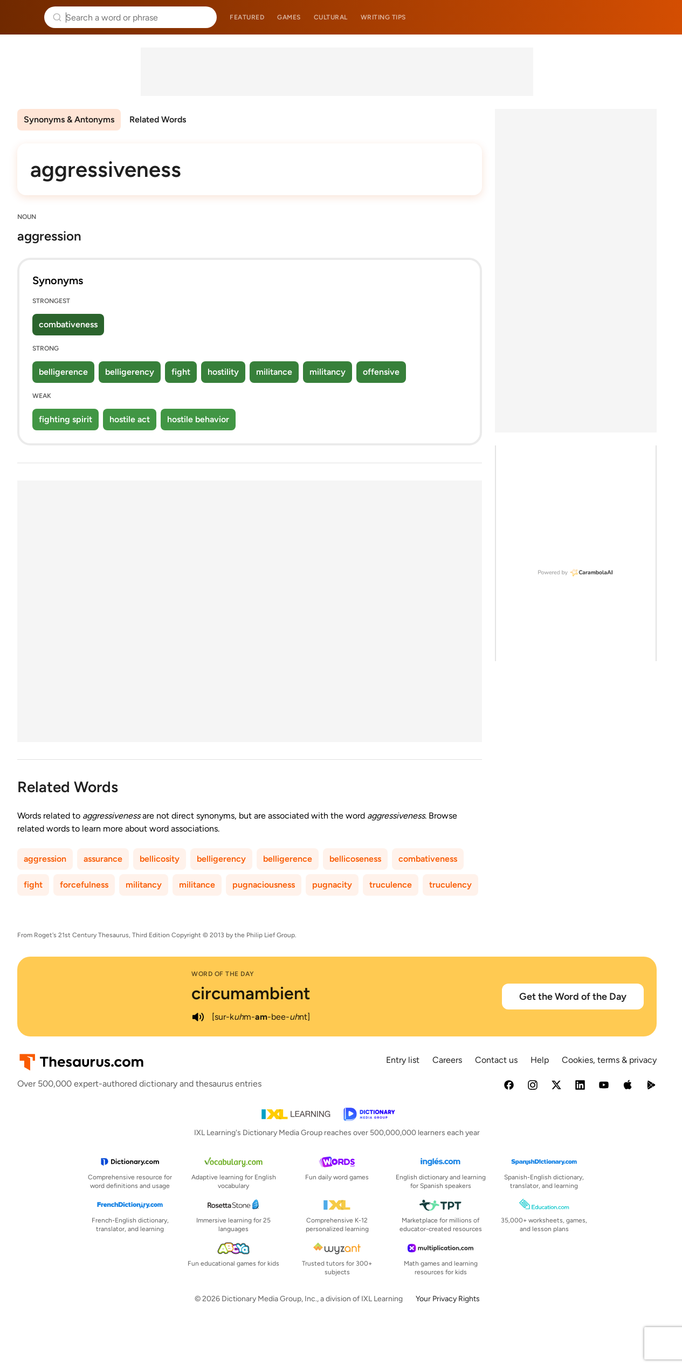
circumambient (251, 993)
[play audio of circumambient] (197, 1017)
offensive (381, 372)
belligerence (63, 372)
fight (180, 372)
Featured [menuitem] (247, 17)
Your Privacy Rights (448, 1298)
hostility (223, 372)
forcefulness (84, 885)
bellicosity (160, 859)
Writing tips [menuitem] (383, 17)
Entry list (402, 1060)
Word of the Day (222, 974)
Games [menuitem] (289, 17)
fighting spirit (65, 419)
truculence (390, 885)
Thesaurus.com (24, 17)
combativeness (68, 324)
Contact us (496, 1060)
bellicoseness (355, 859)
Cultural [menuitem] (331, 17)
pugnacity (332, 885)
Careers (447, 1060)
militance (274, 372)
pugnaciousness (263, 885)
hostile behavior (198, 419)
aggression (45, 859)
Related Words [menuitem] (157, 119)
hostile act (129, 419)
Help (540, 1060)
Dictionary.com (658, 17)
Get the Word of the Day (572, 996)
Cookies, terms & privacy (609, 1060)
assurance (103, 859)
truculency (450, 885)
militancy (327, 372)
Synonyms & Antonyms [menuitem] (69, 119)
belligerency (129, 372)
